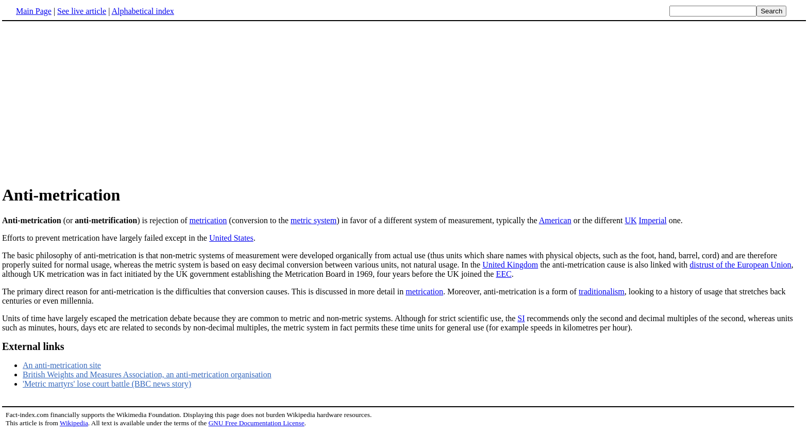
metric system (313, 220)
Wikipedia (74, 423)
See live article (81, 11)
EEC (503, 274)
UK (630, 220)
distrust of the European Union (740, 264)
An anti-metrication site (62, 365)
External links (33, 346)
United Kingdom (510, 264)
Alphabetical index (142, 11)
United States (231, 238)
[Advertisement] (404, 102)
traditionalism (602, 291)
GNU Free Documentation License (256, 423)
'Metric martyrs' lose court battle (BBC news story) (107, 383)
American (555, 220)
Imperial (652, 220)
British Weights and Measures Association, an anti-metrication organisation (147, 374)
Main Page (34, 11)
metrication (208, 220)
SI (521, 318)
